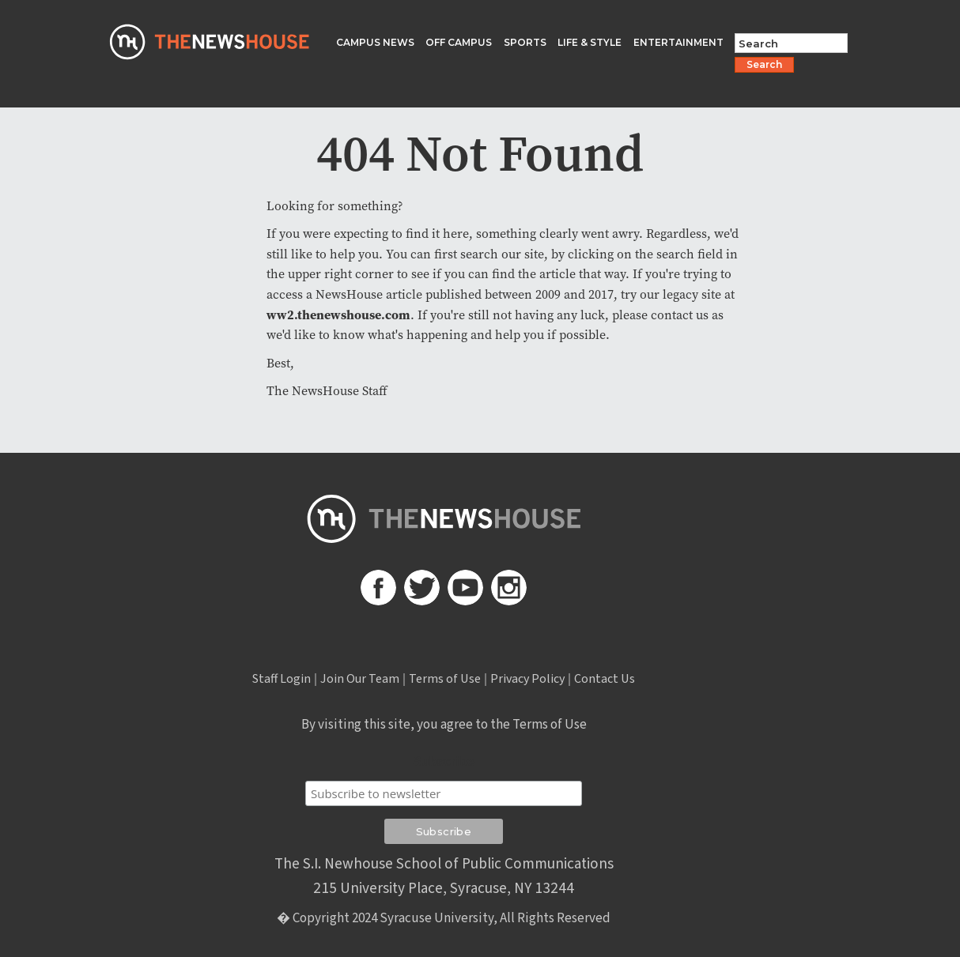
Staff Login (281, 679)
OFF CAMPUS (458, 42)
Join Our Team (359, 679)
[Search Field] (791, 43)
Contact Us (604, 679)
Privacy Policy (527, 679)
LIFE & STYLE (589, 42)
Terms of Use (445, 679)
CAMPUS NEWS (375, 42)
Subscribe (443, 761)
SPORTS (525, 42)
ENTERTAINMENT (678, 42)
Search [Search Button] (764, 64)
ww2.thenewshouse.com (338, 314)
